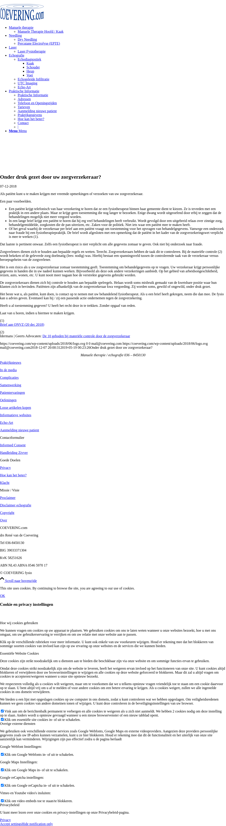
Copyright (7, 513)
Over (3, 520)
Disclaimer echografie (15, 505)
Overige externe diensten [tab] (17, 724)
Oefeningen (8, 400)
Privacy (5, 468)
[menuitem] (117, 30)
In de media (8, 370)
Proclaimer (7, 498)
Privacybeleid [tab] (9, 805)
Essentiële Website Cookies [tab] (19, 653)
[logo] (22, 21)
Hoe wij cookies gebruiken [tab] (19, 623)
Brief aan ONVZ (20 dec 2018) (22, 324)
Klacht (4, 483)
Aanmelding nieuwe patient (19, 430)
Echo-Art (6, 422)
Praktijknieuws (10, 362)
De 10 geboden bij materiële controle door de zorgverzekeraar (86, 336)
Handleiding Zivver (14, 453)
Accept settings (11, 824)
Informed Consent (13, 445)
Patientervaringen (12, 392)
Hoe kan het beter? (13, 475)
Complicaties (9, 377)
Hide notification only (37, 824)
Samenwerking (10, 385)
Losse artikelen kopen (15, 407)
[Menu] (18, 131)
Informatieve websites (15, 415)
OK (2, 596)
